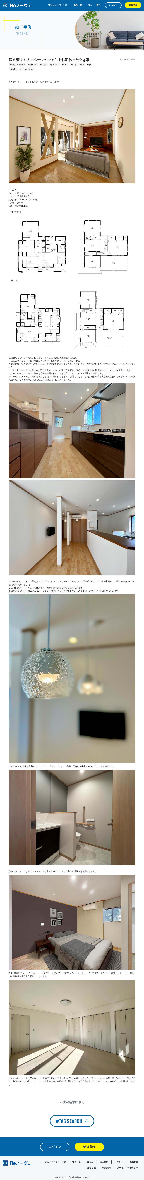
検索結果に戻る (73, 1102)
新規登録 (133, 5)
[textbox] (72, 583)
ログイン (113, 5)
